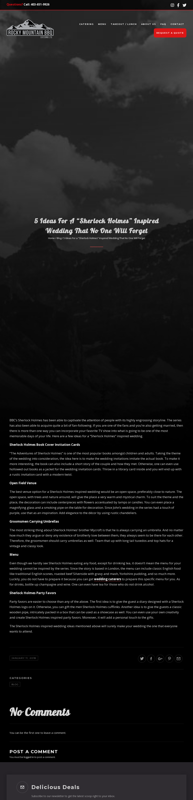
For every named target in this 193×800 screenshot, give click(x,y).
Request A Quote (170, 33)
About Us (148, 24)
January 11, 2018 (24, 658)
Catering (86, 24)
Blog (59, 238)
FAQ (163, 24)
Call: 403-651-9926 (36, 4)
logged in (29, 757)
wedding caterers (107, 579)
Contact (177, 24)
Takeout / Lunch (124, 24)
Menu (102, 24)
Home (51, 238)
